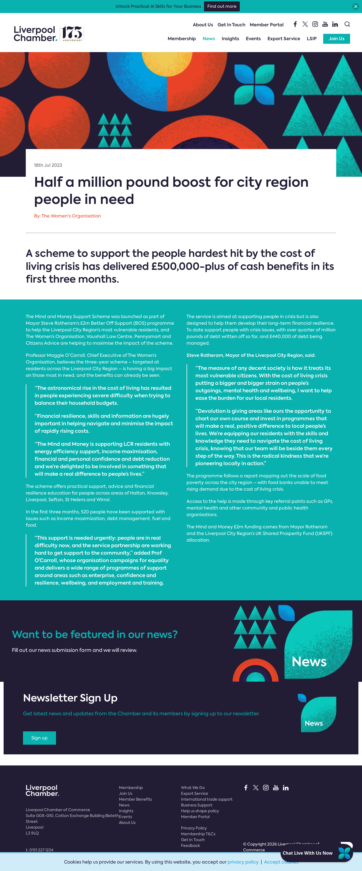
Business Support (196, 805)
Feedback (190, 845)
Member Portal (267, 25)
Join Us (337, 38)
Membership (182, 38)
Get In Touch (231, 25)
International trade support (207, 799)
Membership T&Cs (198, 833)
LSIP (312, 38)
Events (253, 38)
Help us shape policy (200, 810)
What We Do (193, 787)
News (209, 38)
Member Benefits (135, 799)
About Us (203, 25)
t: (39, 849)
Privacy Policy (194, 828)
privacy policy (243, 862)
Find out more (221, 6)
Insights (230, 38)
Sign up (39, 738)
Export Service (283, 38)
